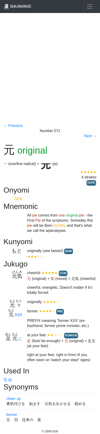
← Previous (13, 126)
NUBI (68, 251)
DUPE (91, 182)
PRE (60, 311)
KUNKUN (71, 335)
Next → (90, 136)
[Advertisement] (50, 71)
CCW (63, 273)
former (11, 415)
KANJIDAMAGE (17, 6)
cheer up (13, 399)
